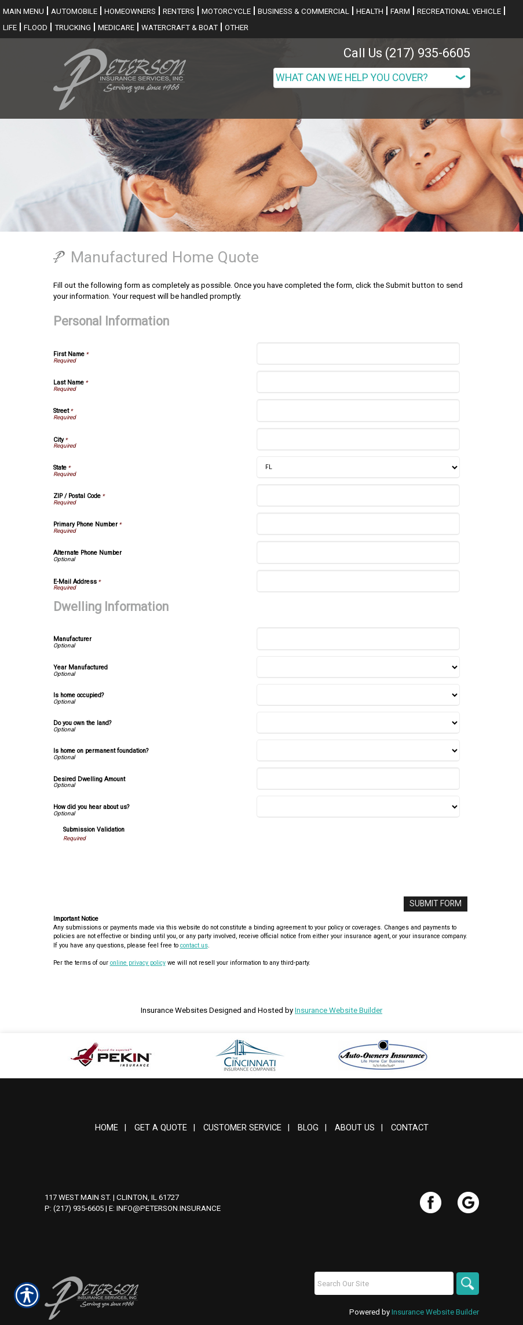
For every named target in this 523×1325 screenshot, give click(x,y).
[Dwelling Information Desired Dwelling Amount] (358, 778)
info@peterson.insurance (168, 1208)
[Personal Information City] (358, 439)
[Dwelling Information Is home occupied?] (358, 695)
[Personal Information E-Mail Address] (358, 581)
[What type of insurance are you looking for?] (371, 78)
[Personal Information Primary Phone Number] (358, 524)
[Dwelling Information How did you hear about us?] (358, 807)
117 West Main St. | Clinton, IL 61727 (112, 1196)
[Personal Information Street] (358, 410)
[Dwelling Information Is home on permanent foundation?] (358, 751)
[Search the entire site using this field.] (383, 1283)
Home (106, 1127)
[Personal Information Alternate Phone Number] (358, 552)
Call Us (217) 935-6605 (406, 53)
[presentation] (151, 865)
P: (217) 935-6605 (74, 1208)
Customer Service (242, 1127)
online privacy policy (138, 962)
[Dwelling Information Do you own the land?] (358, 723)
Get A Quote (160, 1127)
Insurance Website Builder (338, 1009)
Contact (410, 1127)
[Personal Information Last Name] (358, 382)
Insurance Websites (174, 1009)
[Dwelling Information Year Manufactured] (358, 667)
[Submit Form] (437, 903)
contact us (194, 945)
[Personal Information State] (358, 467)
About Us (355, 1127)
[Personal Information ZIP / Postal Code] (358, 495)
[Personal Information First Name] (358, 353)
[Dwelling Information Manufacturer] (358, 638)
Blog (308, 1127)
